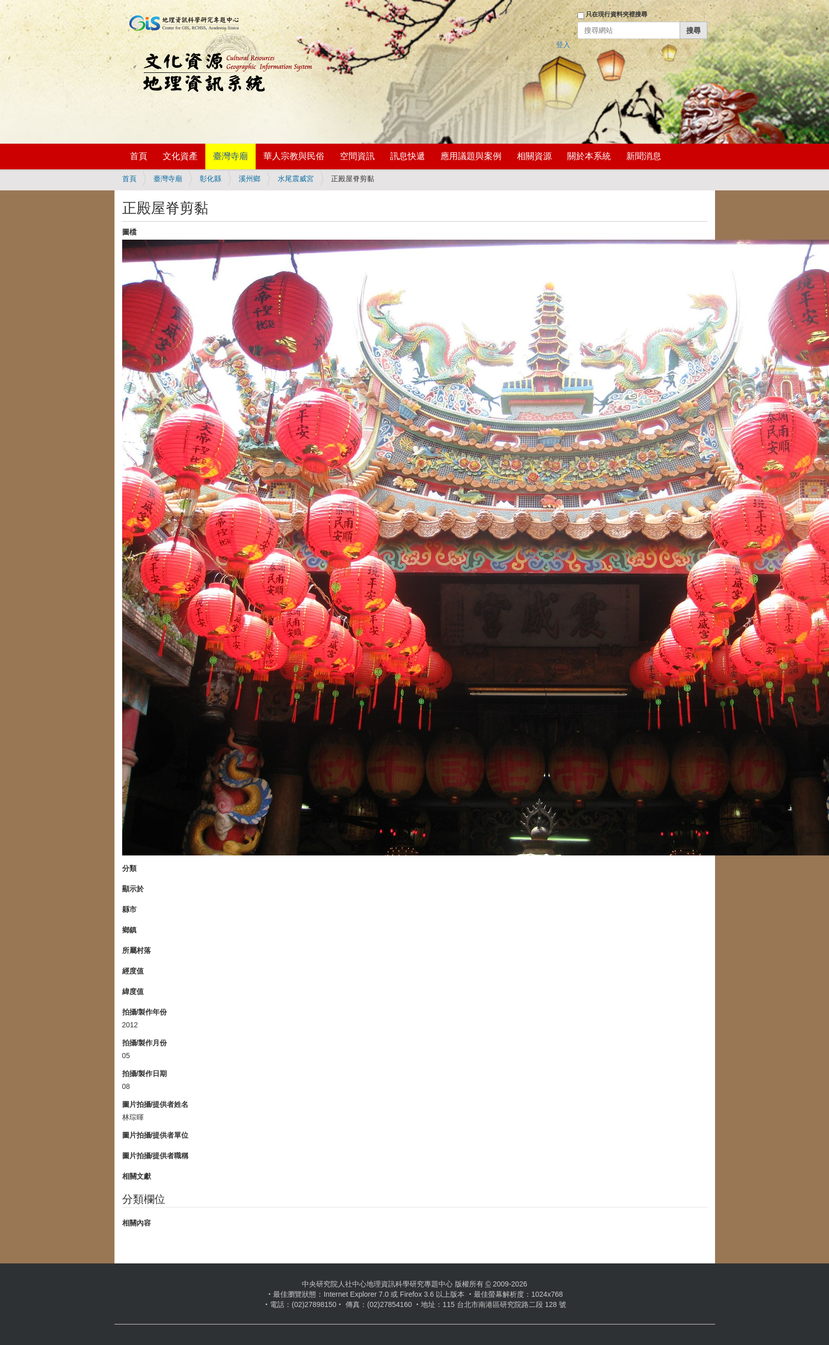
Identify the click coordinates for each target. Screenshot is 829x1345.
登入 (563, 45)
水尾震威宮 (296, 178)
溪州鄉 (249, 178)
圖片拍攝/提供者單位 (155, 1135)
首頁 (138, 156)
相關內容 (136, 1223)
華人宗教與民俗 (293, 156)
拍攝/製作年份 (144, 1012)
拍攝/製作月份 (144, 1043)
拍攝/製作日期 (144, 1073)
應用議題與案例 (471, 156)
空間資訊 (357, 156)
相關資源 (534, 156)
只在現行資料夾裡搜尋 (616, 14)
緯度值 (133, 991)
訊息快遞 (407, 156)
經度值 (133, 971)
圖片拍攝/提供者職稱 (155, 1156)
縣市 (129, 909)
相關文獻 (136, 1176)
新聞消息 (643, 156)
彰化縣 (210, 178)
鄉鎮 (129, 930)
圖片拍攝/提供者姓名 (155, 1104)
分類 (129, 868)
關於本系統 (589, 156)
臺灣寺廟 (230, 156)
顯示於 (133, 889)
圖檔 (129, 232)
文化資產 (180, 156)
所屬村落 (136, 950)
